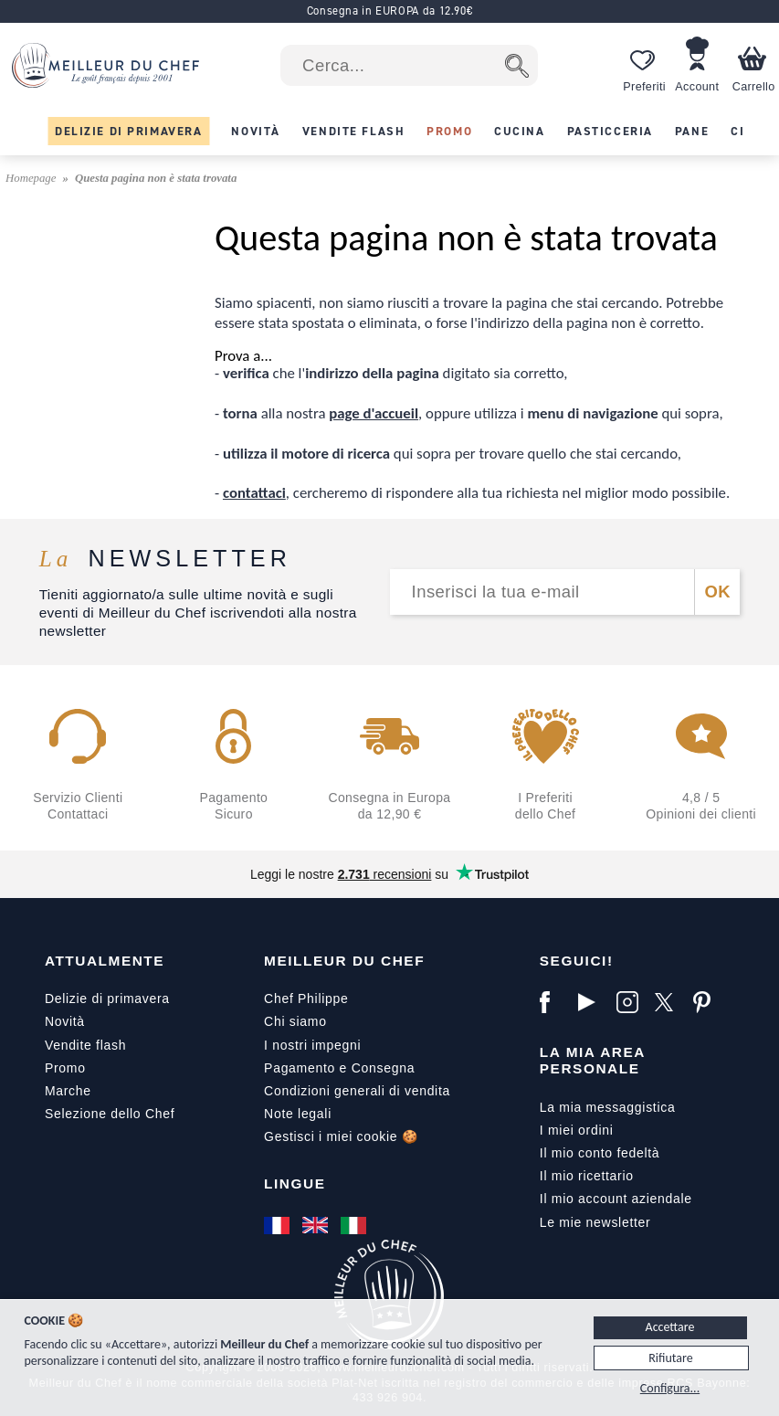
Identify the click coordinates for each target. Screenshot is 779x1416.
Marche (68, 1090)
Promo (65, 1068)
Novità (65, 1021)
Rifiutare (670, 1358)
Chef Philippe (306, 998)
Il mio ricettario (587, 1175)
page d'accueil (373, 413)
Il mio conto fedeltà (600, 1153)
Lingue (294, 1183)
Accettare (670, 1327)
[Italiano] (355, 1225)
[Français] (278, 1225)
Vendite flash (85, 1045)
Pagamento (299, 1068)
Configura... (670, 1388)
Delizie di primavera (107, 998)
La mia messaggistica (608, 1107)
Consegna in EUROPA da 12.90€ (390, 10)
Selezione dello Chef (109, 1113)
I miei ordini (577, 1130)
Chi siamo (295, 1021)
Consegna (383, 1068)
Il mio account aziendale (616, 1198)
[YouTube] (592, 1002)
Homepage (32, 178)
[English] (317, 1225)
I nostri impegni (312, 1045)
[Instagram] (631, 1002)
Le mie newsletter (595, 1222)
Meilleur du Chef (344, 960)
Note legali (298, 1113)
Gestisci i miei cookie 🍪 (340, 1136)
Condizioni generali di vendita (357, 1090)
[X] (669, 1002)
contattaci (254, 492)
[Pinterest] (707, 1002)
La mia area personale (593, 1060)
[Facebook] (554, 1002)
